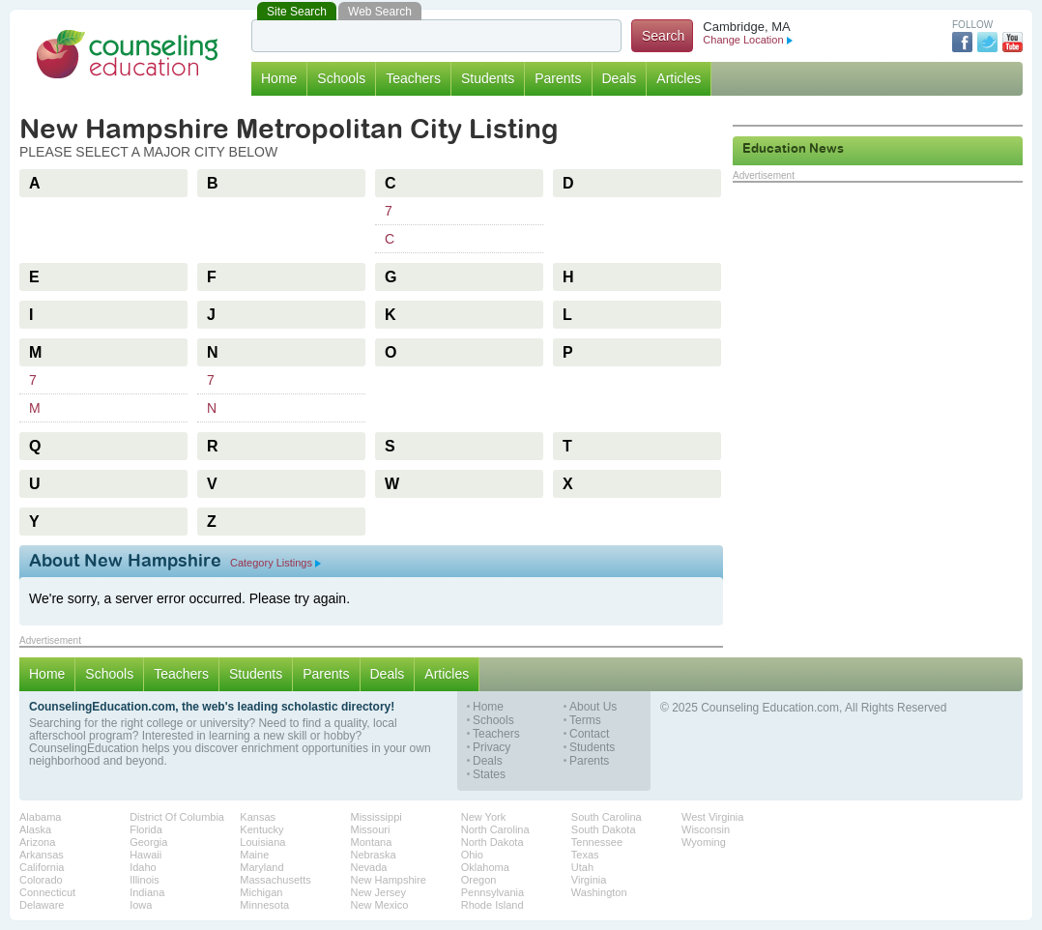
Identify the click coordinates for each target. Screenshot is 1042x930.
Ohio (472, 854)
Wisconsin (705, 829)
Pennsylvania (492, 892)
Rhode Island (492, 905)
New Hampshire (388, 880)
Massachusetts (275, 880)
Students (487, 78)
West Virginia (712, 817)
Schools (341, 78)
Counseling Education (127, 54)
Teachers (413, 78)
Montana (371, 842)
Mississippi (376, 817)
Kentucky (261, 829)
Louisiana (262, 842)
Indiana (147, 892)
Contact (589, 734)
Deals (619, 78)
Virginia (589, 880)
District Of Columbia (177, 817)
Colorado (41, 880)
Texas (585, 854)
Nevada (369, 867)
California (41, 867)
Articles (678, 78)
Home (279, 78)
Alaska (35, 829)
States (489, 775)
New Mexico (380, 905)
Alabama (40, 817)
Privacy (491, 747)
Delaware (41, 905)
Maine (254, 854)
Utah (582, 867)
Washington (599, 892)
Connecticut (47, 892)
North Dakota (492, 842)
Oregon (479, 880)
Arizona (37, 842)
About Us (593, 707)
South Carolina (606, 817)
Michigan (261, 892)
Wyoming (703, 842)
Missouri (371, 829)
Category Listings (275, 562)
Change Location (747, 39)
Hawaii (145, 854)
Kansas (257, 817)
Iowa (141, 905)
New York (483, 817)
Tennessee (596, 842)
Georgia (148, 842)
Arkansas (41, 854)
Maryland (261, 867)
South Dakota (603, 829)
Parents (558, 78)
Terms (585, 720)
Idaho (143, 867)
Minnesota (264, 905)
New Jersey (378, 892)
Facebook (962, 42)
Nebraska (373, 854)
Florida (146, 829)
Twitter (987, 42)
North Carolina (495, 829)
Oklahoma (485, 867)
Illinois (144, 880)
